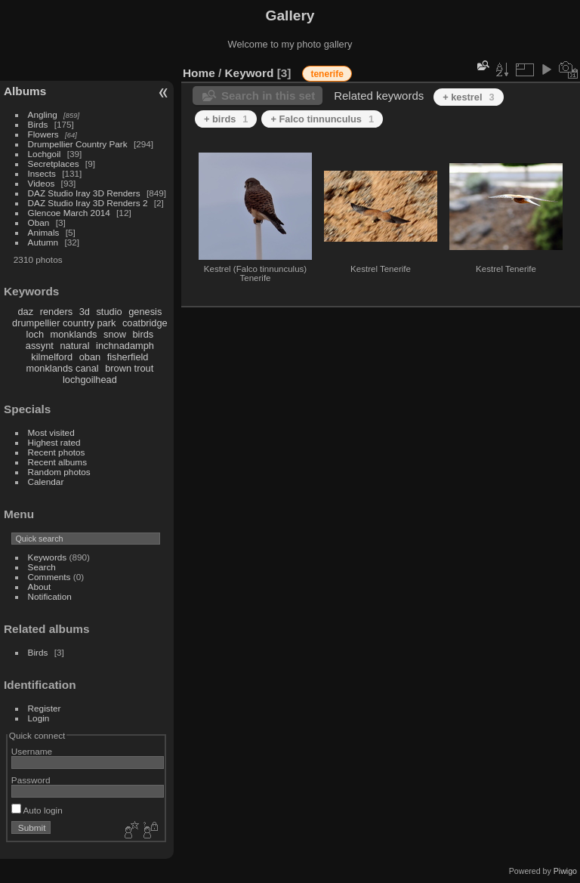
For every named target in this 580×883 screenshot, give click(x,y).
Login (39, 718)
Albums (25, 91)
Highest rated (54, 442)
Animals (44, 232)
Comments (49, 577)
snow (114, 334)
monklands (74, 334)
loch (35, 334)
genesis (145, 311)
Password (31, 780)
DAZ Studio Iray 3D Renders (84, 193)
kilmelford (51, 357)
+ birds (226, 119)
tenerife (326, 74)
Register (44, 708)
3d (84, 311)
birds (142, 334)
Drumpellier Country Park (78, 144)
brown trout (129, 368)
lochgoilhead (90, 379)
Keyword (249, 72)
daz (26, 311)
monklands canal (62, 368)
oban (89, 357)
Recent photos (56, 452)
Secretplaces (53, 163)
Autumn (43, 242)
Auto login (37, 810)
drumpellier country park (64, 323)
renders (56, 311)
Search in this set (268, 95)
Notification (50, 596)
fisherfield (128, 357)
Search (42, 567)
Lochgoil (44, 154)
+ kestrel (468, 97)
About (39, 586)
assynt (40, 345)
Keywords (47, 557)
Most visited (51, 432)
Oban (39, 222)
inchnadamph (125, 345)
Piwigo (565, 870)
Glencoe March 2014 (69, 213)
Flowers (43, 134)
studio (109, 311)
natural (74, 345)
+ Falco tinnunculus (322, 119)
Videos (41, 183)
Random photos (59, 472)
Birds (38, 124)
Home (199, 72)
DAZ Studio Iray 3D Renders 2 (88, 203)
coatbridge (145, 323)
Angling (42, 114)
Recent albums (57, 462)
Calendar (46, 481)
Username (31, 751)
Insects (42, 173)
